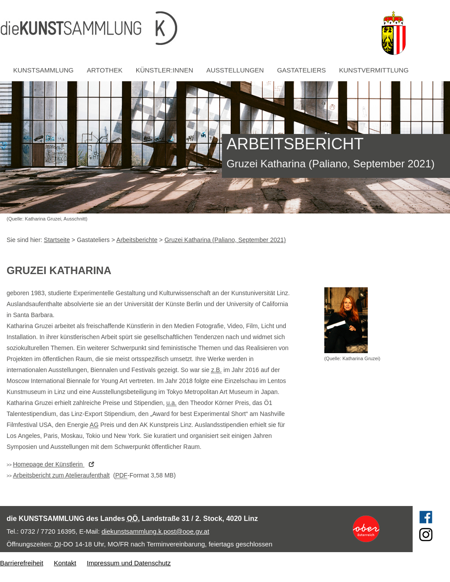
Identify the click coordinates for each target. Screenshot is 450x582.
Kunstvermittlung (374, 70)
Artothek (105, 70)
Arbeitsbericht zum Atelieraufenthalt (61, 475)
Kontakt (65, 563)
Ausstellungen (235, 70)
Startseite (57, 239)
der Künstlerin (55, 464)
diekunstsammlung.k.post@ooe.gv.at (155, 531)
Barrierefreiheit (21, 563)
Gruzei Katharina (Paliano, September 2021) (225, 239)
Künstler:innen (164, 70)
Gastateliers (301, 70)
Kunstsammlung (43, 70)
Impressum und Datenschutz (129, 563)
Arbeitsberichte (136, 239)
